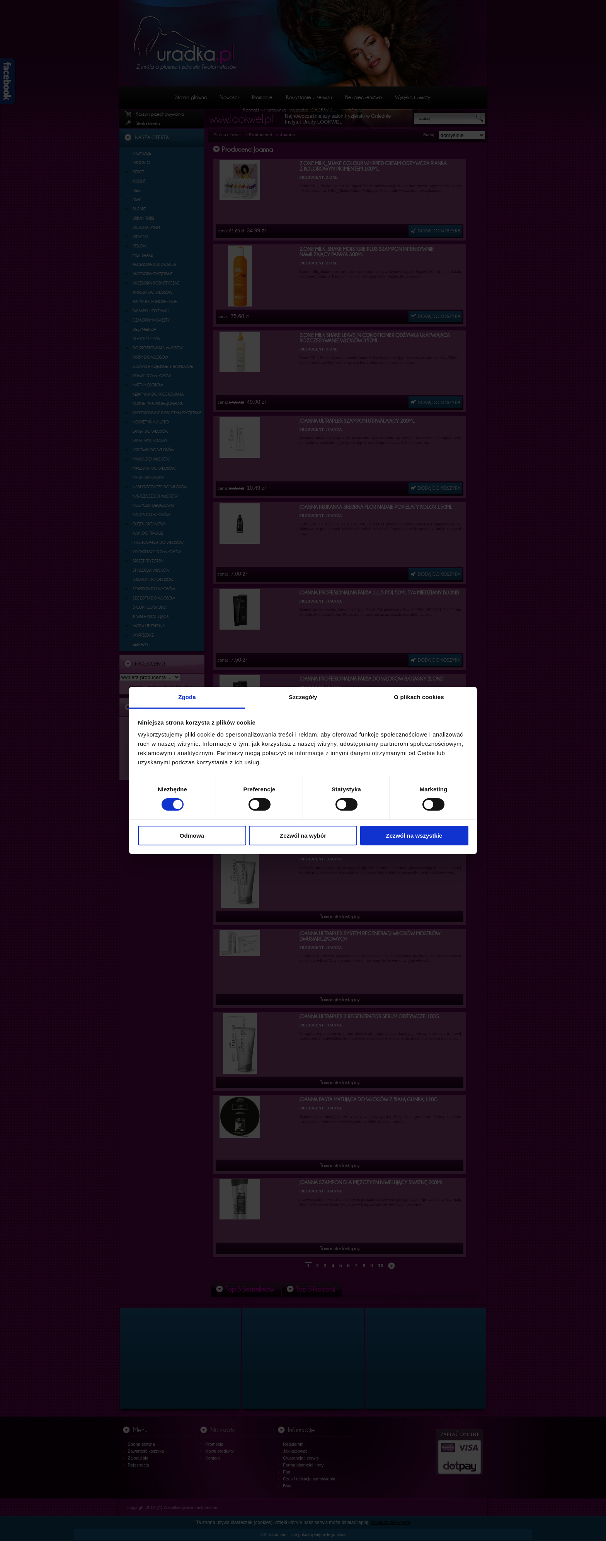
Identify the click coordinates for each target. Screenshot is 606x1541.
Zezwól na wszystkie (414, 835)
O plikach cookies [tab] (419, 697)
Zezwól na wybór (303, 835)
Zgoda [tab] (187, 697)
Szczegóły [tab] (303, 697)
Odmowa (192, 835)
